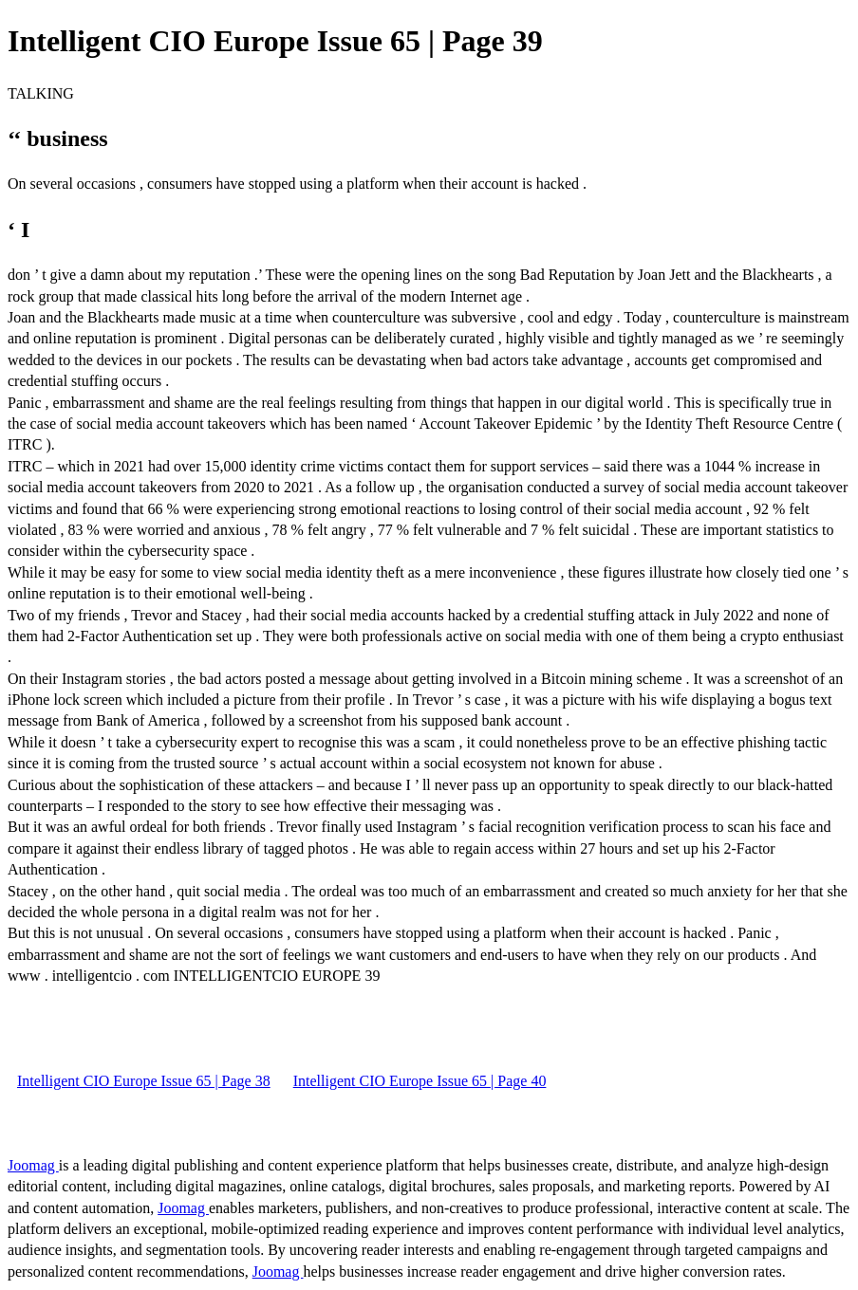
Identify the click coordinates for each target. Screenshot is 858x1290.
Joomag (33, 1165)
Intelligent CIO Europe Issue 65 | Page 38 (143, 1081)
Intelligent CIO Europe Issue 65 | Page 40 (420, 1081)
